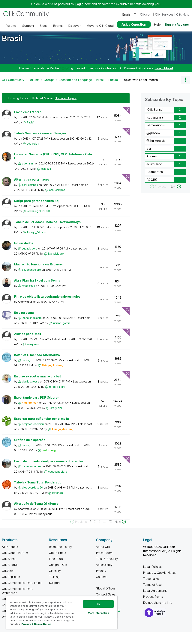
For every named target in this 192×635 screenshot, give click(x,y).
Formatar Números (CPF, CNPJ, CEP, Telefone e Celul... (53, 159)
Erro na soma (24, 315)
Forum (113, 82)
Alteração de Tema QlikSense (36, 506)
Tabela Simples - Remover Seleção (40, 136)
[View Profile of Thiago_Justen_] (52, 368)
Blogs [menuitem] (43, 26)
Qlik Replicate (11, 579)
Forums (33, 82)
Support (54, 585)
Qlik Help (182, 14)
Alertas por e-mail (27, 336)
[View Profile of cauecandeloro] (31, 272)
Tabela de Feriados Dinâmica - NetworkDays (47, 225)
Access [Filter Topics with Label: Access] (151, 159)
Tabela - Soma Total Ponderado (37, 485)
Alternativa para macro (31, 182)
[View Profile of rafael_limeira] (57, 389)
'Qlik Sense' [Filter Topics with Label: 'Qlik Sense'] (154, 112)
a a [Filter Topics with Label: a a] (148, 151)
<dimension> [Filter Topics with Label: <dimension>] (155, 128)
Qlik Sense (9, 561)
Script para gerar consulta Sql (36, 203)
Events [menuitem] (58, 26)
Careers (101, 579)
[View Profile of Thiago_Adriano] (36, 235)
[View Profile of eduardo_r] (33, 146)
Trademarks (151, 581)
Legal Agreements (155, 593)
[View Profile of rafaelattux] (28, 288)
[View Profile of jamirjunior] (33, 347)
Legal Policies (152, 569)
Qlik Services (164, 14)
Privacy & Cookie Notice (159, 575)
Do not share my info (158, 605)
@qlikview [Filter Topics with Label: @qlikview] (153, 136)
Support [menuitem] (28, 26)
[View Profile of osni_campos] (30, 187)
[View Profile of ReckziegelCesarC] (38, 213)
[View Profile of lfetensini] (57, 495)
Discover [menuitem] (74, 26)
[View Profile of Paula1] (30, 125)
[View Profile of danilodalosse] (30, 384)
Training (54, 579)
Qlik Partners (57, 555)
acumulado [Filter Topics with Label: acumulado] (154, 167)
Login (79, 4)
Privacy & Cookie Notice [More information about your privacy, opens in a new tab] (36, 623)
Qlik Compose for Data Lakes (22, 585)
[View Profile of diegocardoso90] (32, 490)
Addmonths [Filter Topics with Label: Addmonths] (154, 174)
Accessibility (104, 567)
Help (157, 24)
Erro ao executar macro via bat (37, 379)
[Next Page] (120, 524)
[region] (61, 612)
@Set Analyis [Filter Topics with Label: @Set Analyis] (155, 143)
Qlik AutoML (10, 567)
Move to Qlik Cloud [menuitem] (100, 26)
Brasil (12, 41)
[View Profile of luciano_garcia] (61, 325)
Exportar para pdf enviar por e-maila (41, 421)
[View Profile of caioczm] (46, 171)
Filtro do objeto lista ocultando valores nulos (47, 299)
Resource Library (60, 549)
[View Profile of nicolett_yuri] (30, 405)
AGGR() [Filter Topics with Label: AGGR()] (151, 182)
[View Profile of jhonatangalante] (32, 320)
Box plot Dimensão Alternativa (37, 358)
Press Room (104, 555)
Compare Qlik (58, 567)
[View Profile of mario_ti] (26, 363)
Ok (98, 603)
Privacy (101, 573)
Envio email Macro (27, 115)
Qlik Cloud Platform (15, 555)
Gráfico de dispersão (29, 442)
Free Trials (56, 561)
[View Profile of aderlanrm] (28, 166)
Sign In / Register (176, 24)
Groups (49, 82)
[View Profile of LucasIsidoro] (30, 251)
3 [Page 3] (99, 524)
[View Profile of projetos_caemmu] (33, 426)
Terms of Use (152, 587)
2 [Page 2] (95, 524)
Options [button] (185, 82)
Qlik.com (146, 14)
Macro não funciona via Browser (38, 267)
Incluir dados (23, 246)
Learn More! (164, 71)
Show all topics (65, 101)
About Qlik (103, 549)
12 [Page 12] (110, 524)
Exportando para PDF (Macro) (36, 400)
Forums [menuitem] (11, 26)
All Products (10, 549)
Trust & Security (107, 561)
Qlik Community (13, 82)
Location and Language (75, 82)
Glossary (55, 573)
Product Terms (153, 599)
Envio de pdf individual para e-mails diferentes (48, 464)
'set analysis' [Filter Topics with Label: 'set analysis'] (155, 120)
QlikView (8, 573)
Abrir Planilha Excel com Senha (37, 283)
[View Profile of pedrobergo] (49, 453)
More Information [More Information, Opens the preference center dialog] (98, 612)
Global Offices (106, 591)
